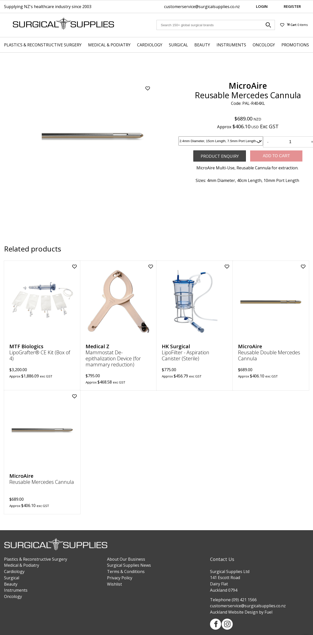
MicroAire (248, 85)
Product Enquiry (208, 153)
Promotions (295, 45)
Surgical (178, 45)
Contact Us (222, 559)
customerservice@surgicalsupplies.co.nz (202, 6)
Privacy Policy (119, 578)
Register (292, 6)
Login (262, 6)
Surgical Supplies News (129, 565)
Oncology (264, 45)
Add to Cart (276, 156)
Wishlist (114, 584)
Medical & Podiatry (109, 45)
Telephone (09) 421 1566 (233, 599)
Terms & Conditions (126, 571)
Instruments (231, 45)
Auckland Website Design (234, 612)
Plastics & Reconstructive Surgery (43, 45)
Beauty (202, 45)
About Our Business (126, 559)
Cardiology (149, 45)
